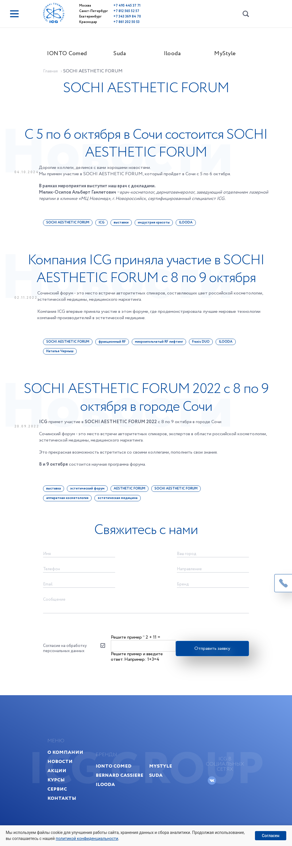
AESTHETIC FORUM (129, 488)
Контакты (61, 798)
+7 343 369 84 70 (127, 16)
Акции (56, 770)
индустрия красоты (154, 222)
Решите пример (127, 637)
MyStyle (225, 53)
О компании (65, 752)
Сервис (57, 789)
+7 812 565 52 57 (126, 11)
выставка (53, 488)
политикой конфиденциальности (87, 838)
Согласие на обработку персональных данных (65, 648)
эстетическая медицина (118, 498)
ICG (101, 222)
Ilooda (172, 53)
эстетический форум (87, 488)
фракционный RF (112, 341)
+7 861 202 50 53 (126, 22)
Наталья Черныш (60, 351)
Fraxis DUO (201, 341)
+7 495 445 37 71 (126, 5)
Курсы (56, 780)
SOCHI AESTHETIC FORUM (67, 222)
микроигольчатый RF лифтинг (159, 341)
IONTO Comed (67, 53)
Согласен (270, 835)
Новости (60, 761)
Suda (119, 53)
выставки (121, 222)
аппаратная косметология (67, 498)
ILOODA (186, 222)
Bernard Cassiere (119, 775)
